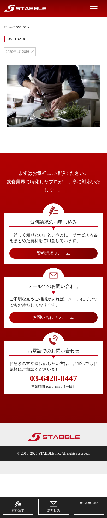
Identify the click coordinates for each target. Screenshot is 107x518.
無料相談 (53, 506)
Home (8, 27)
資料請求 (18, 506)
